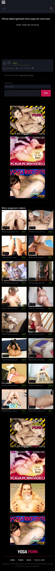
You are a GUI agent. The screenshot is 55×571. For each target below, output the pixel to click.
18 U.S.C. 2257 (39, 560)
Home (12, 560)
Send (46, 93)
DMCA (29, 560)
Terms (20, 560)
